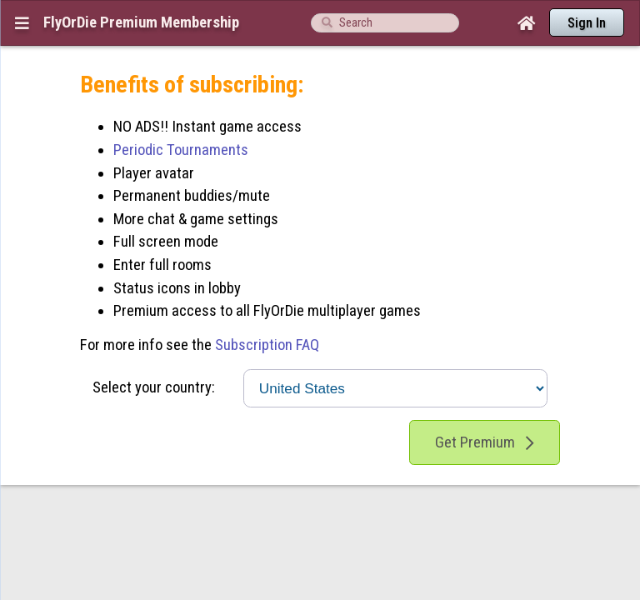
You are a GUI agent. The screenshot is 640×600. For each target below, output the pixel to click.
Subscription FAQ (267, 312)
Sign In (587, 23)
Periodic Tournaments (180, 117)
